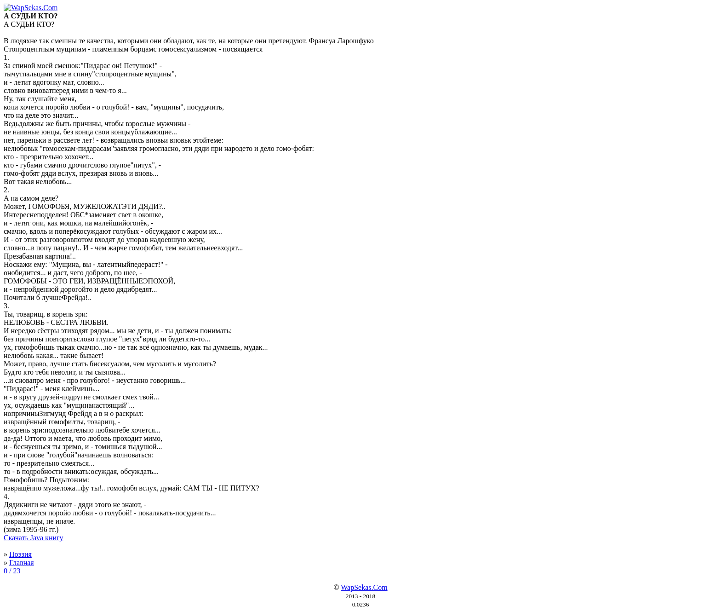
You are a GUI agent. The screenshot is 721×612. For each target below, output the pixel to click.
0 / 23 (12, 571)
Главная (21, 562)
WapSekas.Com (364, 587)
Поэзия (20, 554)
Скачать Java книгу (33, 538)
